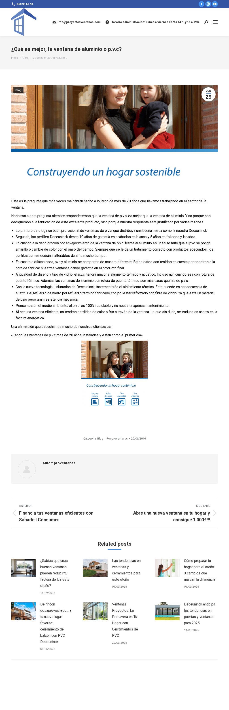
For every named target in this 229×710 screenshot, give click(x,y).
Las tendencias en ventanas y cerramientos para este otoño (126, 570)
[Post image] (23, 568)
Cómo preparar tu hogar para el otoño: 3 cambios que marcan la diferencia (199, 570)
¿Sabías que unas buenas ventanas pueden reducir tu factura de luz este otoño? (55, 573)
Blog (18, 90)
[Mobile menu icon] (215, 22)
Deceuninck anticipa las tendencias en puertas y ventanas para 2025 (199, 613)
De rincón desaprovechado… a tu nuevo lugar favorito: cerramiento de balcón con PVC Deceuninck (55, 623)
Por (117, 438)
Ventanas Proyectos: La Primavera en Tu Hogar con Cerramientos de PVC (125, 620)
